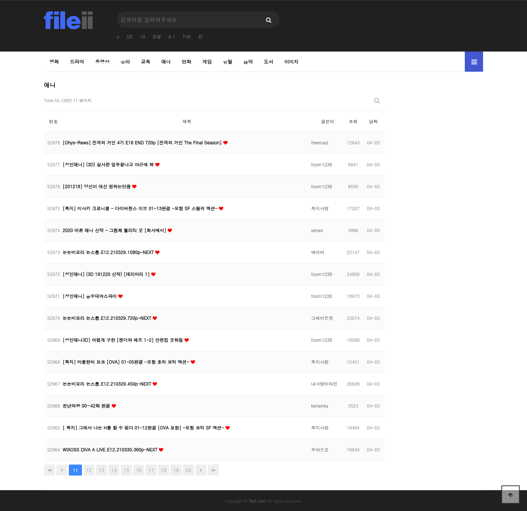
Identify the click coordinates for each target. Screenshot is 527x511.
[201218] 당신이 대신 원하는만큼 (97, 186)
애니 (166, 61)
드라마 (77, 61)
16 (139, 469)
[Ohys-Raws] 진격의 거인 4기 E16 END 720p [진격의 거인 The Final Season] (143, 142)
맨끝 (213, 470)
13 (101, 469)
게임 (207, 61)
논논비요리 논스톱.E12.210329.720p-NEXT (108, 318)
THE (187, 36)
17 (151, 469)
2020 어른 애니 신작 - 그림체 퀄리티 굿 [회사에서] (115, 230)
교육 (145, 61)
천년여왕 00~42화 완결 (87, 405)
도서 (268, 61)
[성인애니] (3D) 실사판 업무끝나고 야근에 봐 (109, 164)
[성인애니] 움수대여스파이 (90, 296)
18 (164, 469)
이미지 (291, 61)
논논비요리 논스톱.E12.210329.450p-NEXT (108, 384)
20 (188, 469)
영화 (54, 61)
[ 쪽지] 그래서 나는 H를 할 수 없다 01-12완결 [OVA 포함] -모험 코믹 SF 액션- (144, 427)
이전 (61, 470)
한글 (156, 36)
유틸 (227, 61)
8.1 (171, 36)
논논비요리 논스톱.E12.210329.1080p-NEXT (109, 252)
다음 (200, 470)
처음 (49, 470)
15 (126, 469)
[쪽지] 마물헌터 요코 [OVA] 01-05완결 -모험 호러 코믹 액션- (127, 362)
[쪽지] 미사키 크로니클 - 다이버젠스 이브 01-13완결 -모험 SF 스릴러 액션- (141, 208)
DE (129, 36)
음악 (248, 61)
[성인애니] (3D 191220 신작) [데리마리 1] (107, 274)
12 (88, 469)
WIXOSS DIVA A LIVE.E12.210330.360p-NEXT (111, 449)
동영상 (102, 61)
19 (142, 36)
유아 (125, 61)
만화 (186, 61)
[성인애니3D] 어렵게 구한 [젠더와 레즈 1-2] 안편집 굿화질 (123, 340)
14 (114, 469)
